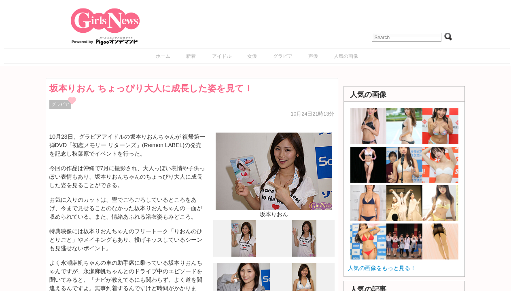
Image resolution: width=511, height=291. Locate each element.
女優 (252, 56)
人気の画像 (346, 56)
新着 (191, 56)
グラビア (283, 56)
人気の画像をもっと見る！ (382, 268)
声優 (313, 56)
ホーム (163, 56)
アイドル (221, 56)
